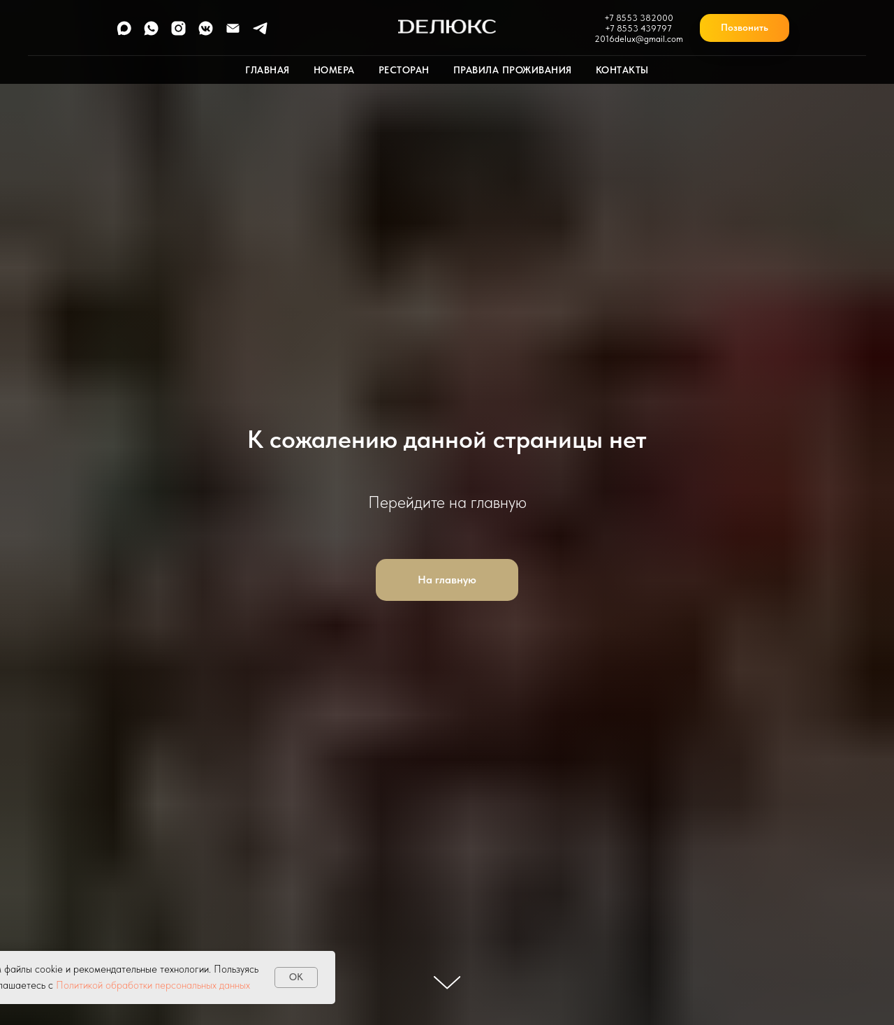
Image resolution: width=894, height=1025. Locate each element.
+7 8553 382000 (638, 18)
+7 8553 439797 (638, 28)
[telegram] (260, 33)
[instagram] (178, 33)
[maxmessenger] (124, 33)
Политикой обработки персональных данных (153, 985)
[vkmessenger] (205, 33)
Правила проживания (512, 69)
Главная (267, 69)
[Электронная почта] (233, 33)
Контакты (622, 69)
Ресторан (404, 69)
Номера (334, 69)
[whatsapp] (151, 33)
